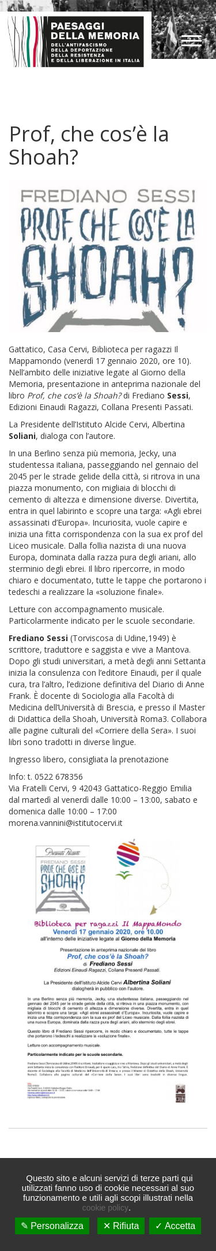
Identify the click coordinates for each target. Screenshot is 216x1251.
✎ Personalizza (52, 1226)
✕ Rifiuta (121, 1226)
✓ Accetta (175, 1226)
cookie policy (105, 1207)
